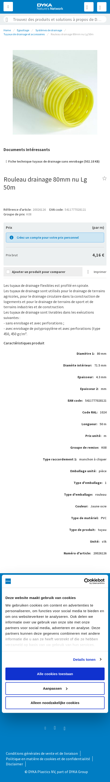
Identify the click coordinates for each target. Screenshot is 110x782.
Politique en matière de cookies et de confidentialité (48, 758)
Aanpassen (55, 688)
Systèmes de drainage (48, 30)
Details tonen (84, 659)
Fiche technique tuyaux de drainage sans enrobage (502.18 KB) (54, 161)
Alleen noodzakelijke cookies (55, 703)
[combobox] (55, 19)
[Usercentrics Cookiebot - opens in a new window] (84, 581)
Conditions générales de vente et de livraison (42, 753)
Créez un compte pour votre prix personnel (48, 237)
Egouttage (23, 30)
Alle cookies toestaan (55, 674)
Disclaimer (14, 764)
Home (7, 30)
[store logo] (50, 7)
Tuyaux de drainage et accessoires (24, 34)
